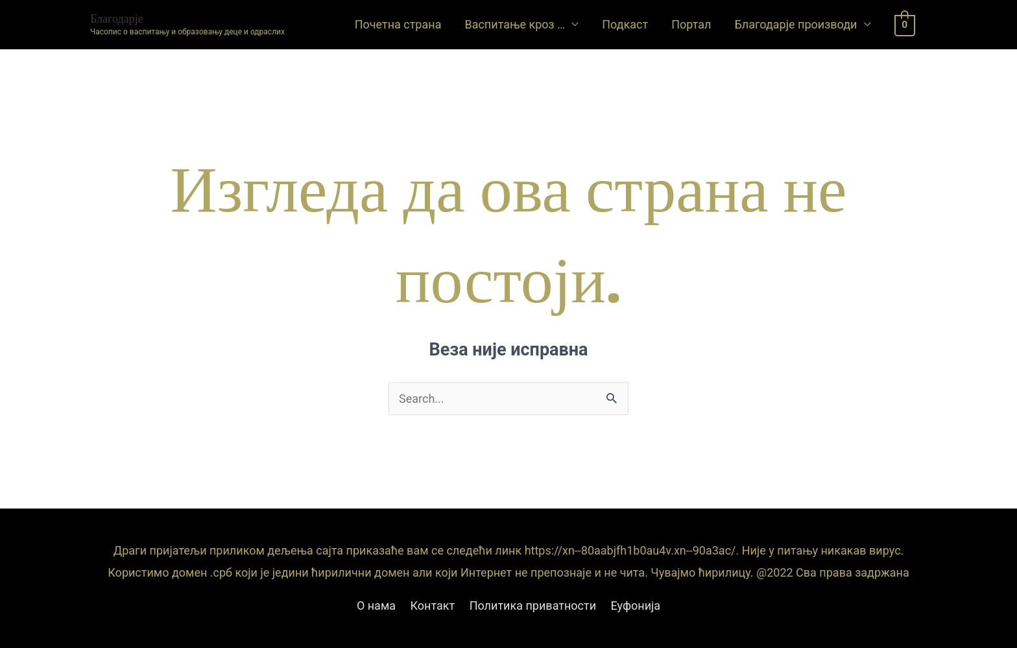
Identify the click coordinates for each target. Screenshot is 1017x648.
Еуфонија (636, 605)
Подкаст (625, 24)
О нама (376, 605)
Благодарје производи (795, 24)
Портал (691, 24)
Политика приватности (533, 605)
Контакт (433, 605)
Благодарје (116, 18)
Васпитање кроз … (514, 24)
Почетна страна (398, 24)
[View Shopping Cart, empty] (905, 24)
